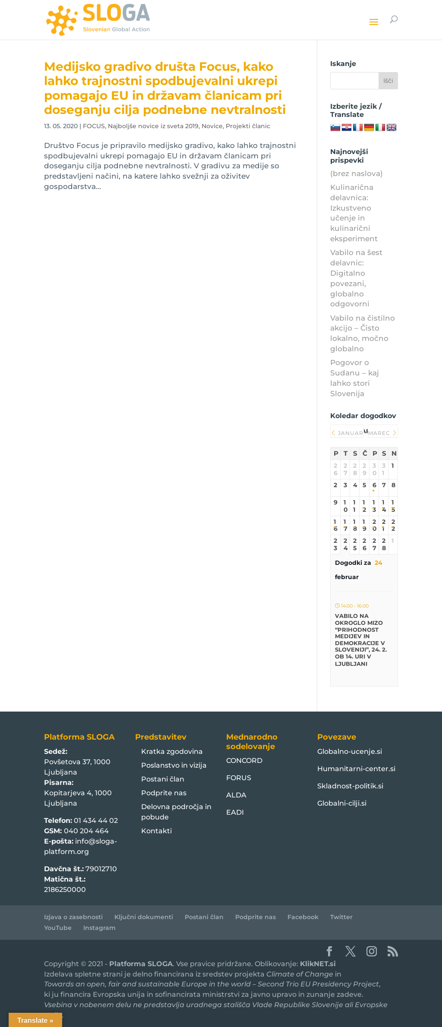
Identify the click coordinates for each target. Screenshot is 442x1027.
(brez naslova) (356, 173)
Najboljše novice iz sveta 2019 (153, 126)
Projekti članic (248, 126)
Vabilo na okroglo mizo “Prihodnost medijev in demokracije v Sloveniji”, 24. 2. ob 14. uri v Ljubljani (361, 639)
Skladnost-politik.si (350, 786)
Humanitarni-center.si (356, 769)
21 (383, 525)
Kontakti (156, 831)
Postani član (162, 779)
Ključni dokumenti (143, 917)
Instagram (99, 928)
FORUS (238, 778)
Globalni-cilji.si (341, 803)
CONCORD (244, 760)
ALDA (236, 795)
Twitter (341, 917)
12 (364, 506)
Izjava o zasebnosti (73, 917)
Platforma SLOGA (141, 964)
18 (354, 525)
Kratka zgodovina (172, 751)
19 (364, 525)
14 (383, 506)
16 (335, 525)
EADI (235, 812)
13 (374, 506)
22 (392, 525)
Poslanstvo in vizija (174, 765)
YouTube (58, 928)
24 (345, 544)
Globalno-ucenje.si (349, 751)
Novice (212, 126)
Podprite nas (163, 793)
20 (374, 525)
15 (392, 506)
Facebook (303, 917)
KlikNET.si (318, 964)
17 (345, 525)
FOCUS (94, 126)
